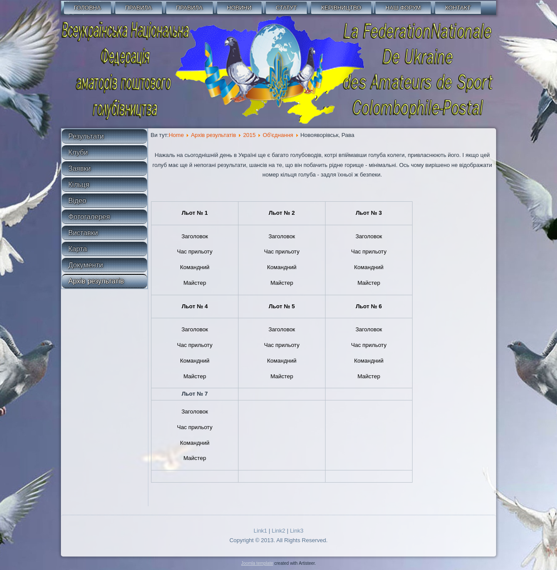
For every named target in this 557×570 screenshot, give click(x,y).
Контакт (458, 7)
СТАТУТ (286, 7)
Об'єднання (278, 135)
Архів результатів (96, 281)
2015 (249, 135)
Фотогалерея (89, 216)
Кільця (78, 184)
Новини (239, 7)
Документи (85, 265)
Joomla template (257, 563)
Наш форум (403, 7)
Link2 (278, 530)
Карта (77, 249)
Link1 (260, 530)
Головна (87, 7)
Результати (86, 136)
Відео (77, 200)
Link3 (296, 530)
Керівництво (341, 7)
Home (176, 135)
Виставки (83, 233)
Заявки (79, 168)
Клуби (78, 152)
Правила (138, 7)
